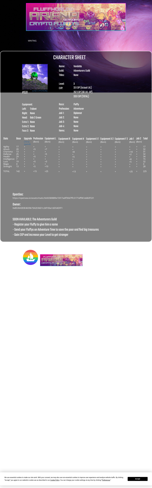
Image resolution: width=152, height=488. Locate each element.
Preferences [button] (106, 480)
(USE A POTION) (39, 90)
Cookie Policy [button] (54, 480)
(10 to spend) (27, 143)
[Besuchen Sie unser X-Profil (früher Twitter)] (89, 257)
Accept (137, 479)
